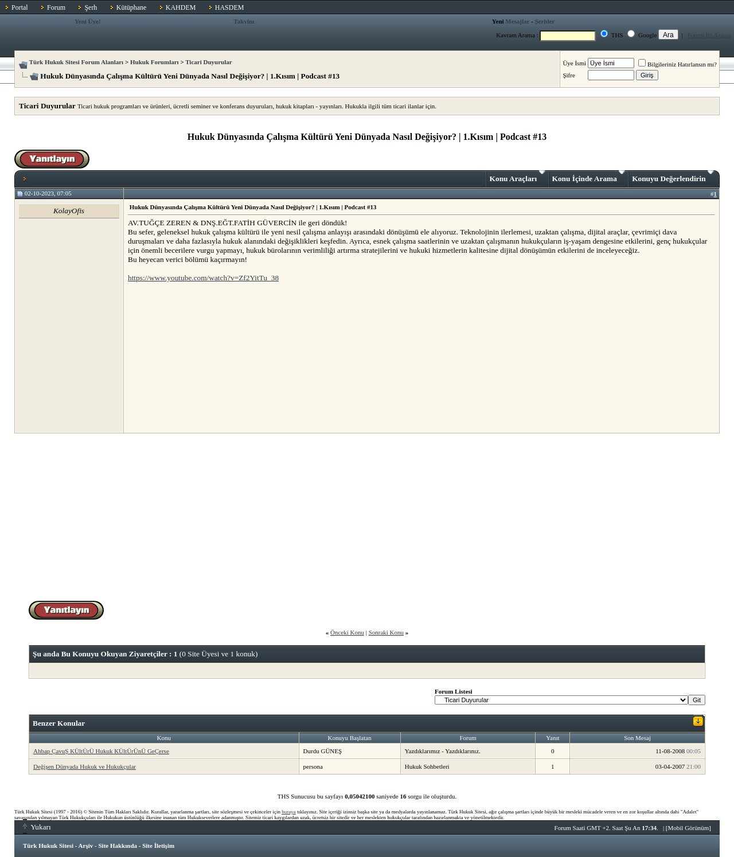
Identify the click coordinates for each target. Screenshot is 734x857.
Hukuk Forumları (154, 61)
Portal (19, 7)
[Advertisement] (214, 357)
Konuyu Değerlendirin (673, 176)
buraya (289, 812)
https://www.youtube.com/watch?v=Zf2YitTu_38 (203, 277)
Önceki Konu (347, 632)
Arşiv (86, 845)
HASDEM (229, 7)
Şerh (90, 7)
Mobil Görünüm (688, 827)
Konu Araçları (517, 176)
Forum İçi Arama (709, 35)
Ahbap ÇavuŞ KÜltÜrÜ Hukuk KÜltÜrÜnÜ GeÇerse (101, 751)
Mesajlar (517, 21)
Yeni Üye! (88, 21)
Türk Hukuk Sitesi (48, 845)
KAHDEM (181, 7)
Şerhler (544, 21)
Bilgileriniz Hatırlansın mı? (677, 64)
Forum (56, 7)
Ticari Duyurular (208, 61)
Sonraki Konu (386, 632)
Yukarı (37, 827)
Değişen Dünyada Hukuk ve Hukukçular (84, 766)
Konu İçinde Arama (589, 176)
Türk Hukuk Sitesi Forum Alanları (76, 61)
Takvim (244, 21)
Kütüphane (131, 7)
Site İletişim (158, 845)
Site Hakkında (117, 845)
